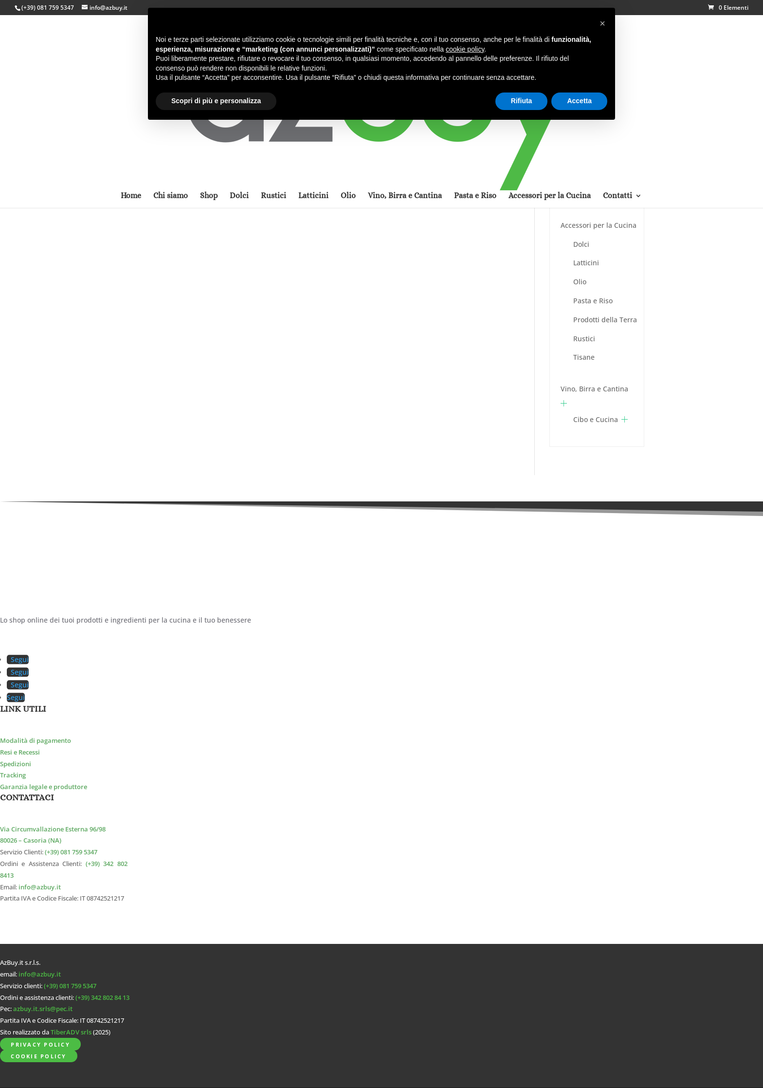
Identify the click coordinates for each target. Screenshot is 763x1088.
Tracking (13, 775)
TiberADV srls (71, 1032)
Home (131, 70)
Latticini (586, 262)
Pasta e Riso (593, 300)
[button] (602, 23)
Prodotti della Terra (605, 319)
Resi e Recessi (20, 752)
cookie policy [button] (465, 49)
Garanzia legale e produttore (43, 787)
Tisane (584, 357)
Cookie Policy (38, 1056)
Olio (579, 281)
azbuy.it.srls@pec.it (43, 1009)
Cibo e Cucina (595, 419)
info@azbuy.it (39, 887)
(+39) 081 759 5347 (47, 7)
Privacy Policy (40, 1044)
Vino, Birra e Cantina (594, 388)
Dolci (581, 244)
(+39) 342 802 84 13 (102, 998)
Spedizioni (15, 764)
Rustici (584, 338)
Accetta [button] (579, 101)
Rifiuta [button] (521, 101)
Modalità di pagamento (35, 741)
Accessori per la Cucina (598, 225)
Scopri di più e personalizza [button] (216, 101)
